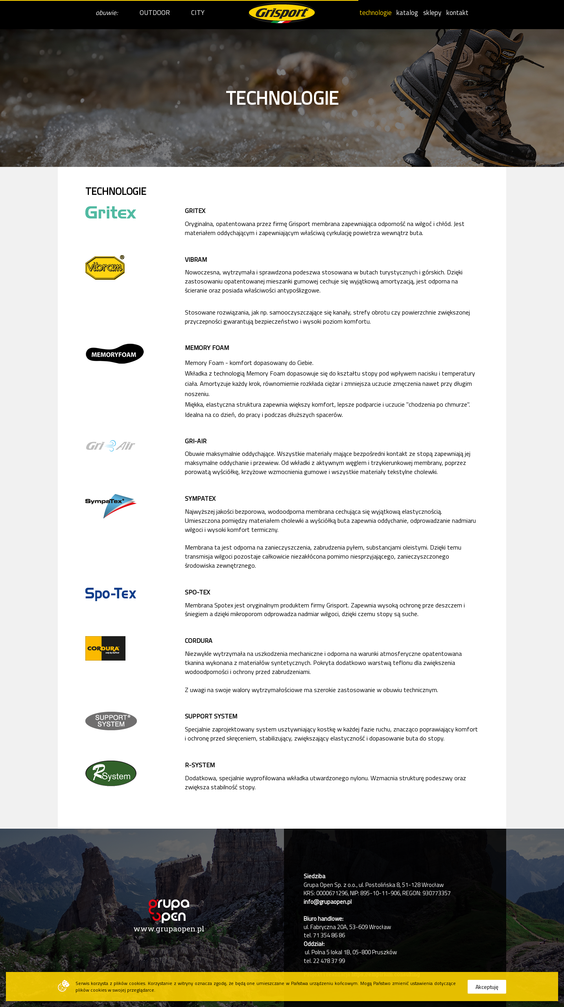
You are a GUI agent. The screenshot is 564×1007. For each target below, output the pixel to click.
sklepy (432, 12)
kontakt (457, 12)
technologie (375, 12)
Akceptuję (487, 987)
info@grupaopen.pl (328, 901)
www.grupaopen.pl (169, 928)
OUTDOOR (155, 12)
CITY (198, 12)
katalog (407, 12)
